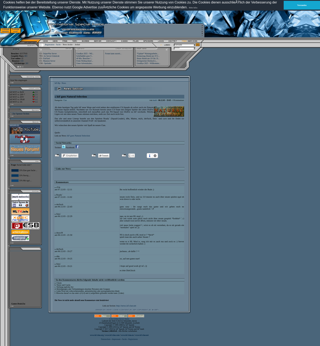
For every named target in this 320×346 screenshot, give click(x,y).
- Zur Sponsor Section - (20, 114)
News (64, 83)
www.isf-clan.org (97, 335)
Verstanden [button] (302, 5)
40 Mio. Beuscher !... (84, 58)
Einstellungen (155, 155)
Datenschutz (106, 339)
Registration (49, 45)
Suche (58, 45)
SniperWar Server (50, 54)
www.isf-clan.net (142, 335)
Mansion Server (49, 61)
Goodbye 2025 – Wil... (85, 54)
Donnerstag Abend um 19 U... (148, 56)
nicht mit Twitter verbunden (93, 155)
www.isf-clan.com (112, 335)
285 (27, 63)
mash (155, 100)
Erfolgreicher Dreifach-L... (147, 61)
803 (25, 56)
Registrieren (133, 339)
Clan (65, 100)
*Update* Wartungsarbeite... (147, 54)
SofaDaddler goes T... (84, 56)
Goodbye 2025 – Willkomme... (148, 63)
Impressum (116, 339)
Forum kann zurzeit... (113, 54)
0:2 (35, 99)
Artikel (77, 45)
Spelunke (47, 63)
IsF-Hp (57, 83)
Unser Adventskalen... (84, 63)
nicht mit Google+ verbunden (124, 155)
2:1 (35, 92)
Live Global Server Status (119, 319)
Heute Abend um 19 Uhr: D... (148, 58)
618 (22, 61)
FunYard (46, 58)
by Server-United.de (51, 56)
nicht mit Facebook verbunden (57, 155)
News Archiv (68, 45)
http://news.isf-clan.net (126, 306)
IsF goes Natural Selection (78, 136)
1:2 (35, 97)
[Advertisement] (153, 30)
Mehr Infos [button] (193, 8)
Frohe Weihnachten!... (84, 61)
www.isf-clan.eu (127, 335)
